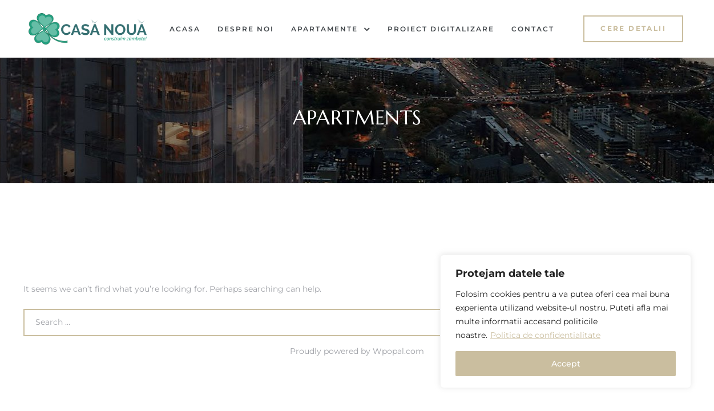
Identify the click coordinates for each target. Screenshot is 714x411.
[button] (633, 28)
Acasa (185, 29)
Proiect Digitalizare (441, 29)
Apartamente (330, 29)
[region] (565, 321)
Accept (565, 363)
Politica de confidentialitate (545, 335)
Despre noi (245, 29)
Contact (532, 29)
